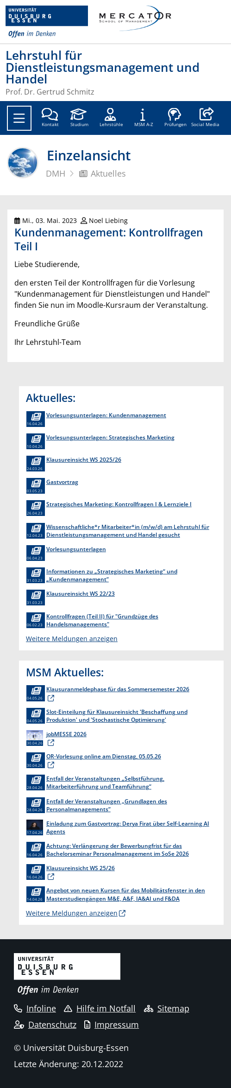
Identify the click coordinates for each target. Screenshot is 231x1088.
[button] (205, 118)
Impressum (111, 1024)
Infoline (35, 1008)
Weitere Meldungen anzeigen (72, 638)
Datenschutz (45, 1024)
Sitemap (166, 1008)
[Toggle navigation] (19, 118)
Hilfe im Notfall (100, 1008)
